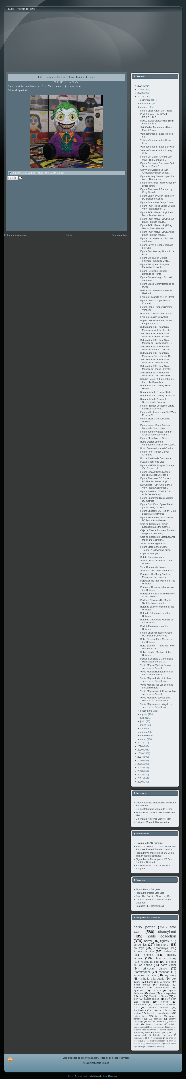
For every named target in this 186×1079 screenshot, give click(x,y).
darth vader (168, 965)
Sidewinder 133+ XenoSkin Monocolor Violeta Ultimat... (155, 328)
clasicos (157, 1010)
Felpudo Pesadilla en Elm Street (157, 297)
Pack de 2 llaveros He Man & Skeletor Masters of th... (155, 601)
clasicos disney (165, 958)
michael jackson (143, 1047)
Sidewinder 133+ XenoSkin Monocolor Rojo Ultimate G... (156, 341)
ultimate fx (138, 1044)
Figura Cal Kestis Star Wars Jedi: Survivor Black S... (157, 165)
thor (141, 996)
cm (62, 173)
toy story (170, 975)
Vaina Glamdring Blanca (153, 543)
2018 (140, 753)
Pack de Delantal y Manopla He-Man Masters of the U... (157, 660)
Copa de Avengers (150, 553)
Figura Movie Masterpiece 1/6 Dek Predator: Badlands (154, 860)
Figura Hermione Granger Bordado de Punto (153, 272)
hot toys (139, 948)
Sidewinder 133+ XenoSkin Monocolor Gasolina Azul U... (156, 361)
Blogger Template (75, 1076)
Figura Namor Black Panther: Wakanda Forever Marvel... (155, 426)
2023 (140, 92)
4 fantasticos (156, 1038)
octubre (144, 107)
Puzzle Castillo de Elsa (152, 461)
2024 (140, 89)
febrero (144, 735)
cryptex (169, 1032)
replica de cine (150, 961)
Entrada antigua (120, 235)
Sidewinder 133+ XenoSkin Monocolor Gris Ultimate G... (156, 354)
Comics (31, 173)
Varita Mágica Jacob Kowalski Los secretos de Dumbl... (158, 692)
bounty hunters (154, 1024)
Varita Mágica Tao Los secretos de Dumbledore (156, 686)
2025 (140, 85)
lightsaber (139, 990)
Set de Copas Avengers (152, 557)
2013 (140, 771)
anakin (158, 1032)
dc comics (140, 944)
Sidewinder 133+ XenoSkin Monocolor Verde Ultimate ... (156, 335)
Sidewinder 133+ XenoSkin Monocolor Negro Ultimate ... (156, 348)
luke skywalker (168, 993)
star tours (157, 1047)
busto (150, 982)
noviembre (146, 103)
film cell (150, 1013)
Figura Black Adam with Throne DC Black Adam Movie (156, 519)
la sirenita (165, 982)
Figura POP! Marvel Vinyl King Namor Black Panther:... (156, 227)
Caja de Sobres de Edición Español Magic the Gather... (155, 525)
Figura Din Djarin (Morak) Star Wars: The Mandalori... (156, 158)
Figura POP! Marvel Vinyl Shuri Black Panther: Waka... (156, 214)
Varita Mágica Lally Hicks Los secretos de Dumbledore (155, 679)
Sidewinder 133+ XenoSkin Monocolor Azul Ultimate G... (156, 374)
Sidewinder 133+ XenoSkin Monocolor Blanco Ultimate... (156, 367)
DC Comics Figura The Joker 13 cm (66, 77)
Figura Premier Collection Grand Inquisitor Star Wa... (157, 407)
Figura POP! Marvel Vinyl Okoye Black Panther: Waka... (157, 220)
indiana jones (140, 1016)
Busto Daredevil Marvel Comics (156, 448)
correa (164, 1001)
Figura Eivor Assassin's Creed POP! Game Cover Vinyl (156, 634)
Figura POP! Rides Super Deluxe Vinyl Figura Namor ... (157, 207)
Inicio (69, 235)
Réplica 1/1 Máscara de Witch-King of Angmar (156, 322)
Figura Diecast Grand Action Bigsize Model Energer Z (155, 473)
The (47, 173)
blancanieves (162, 987)
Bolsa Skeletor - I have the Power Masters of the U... (157, 647)
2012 (140, 774)
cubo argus (138, 1041)
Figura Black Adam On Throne (156, 110)
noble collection (161, 936)
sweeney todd (140, 1038)
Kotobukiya (161, 948)
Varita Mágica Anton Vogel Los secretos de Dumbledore (156, 705)
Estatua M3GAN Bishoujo (149, 843)
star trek (156, 990)
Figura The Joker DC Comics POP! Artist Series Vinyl (155, 480)
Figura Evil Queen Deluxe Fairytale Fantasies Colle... (155, 259)
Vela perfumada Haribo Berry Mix (157, 146)
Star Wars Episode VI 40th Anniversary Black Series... (155, 171)
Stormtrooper (142, 972)
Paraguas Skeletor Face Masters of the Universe (157, 595)
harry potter (144, 927)
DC (24, 173)
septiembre (146, 710)
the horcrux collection (156, 1041)
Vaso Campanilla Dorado (153, 567)
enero (143, 739)
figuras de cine (144, 951)
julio (142, 717)
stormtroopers (166, 1029)
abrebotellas (140, 1004)
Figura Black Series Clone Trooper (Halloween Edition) (155, 548)
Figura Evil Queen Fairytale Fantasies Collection (154, 266)
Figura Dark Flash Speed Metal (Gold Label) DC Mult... (156, 506)
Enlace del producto (18, 90)
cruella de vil (165, 1013)
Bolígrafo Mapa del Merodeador (152, 822)
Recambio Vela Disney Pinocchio (157, 395)
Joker (53, 173)
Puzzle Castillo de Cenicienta (155, 458)
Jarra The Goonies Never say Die (153, 896)
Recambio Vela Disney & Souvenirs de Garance (153, 400)
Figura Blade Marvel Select (154, 438)
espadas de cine (145, 975)
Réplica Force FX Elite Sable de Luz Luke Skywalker (157, 380)
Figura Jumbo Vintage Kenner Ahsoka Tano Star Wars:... (155, 433)
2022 (140, 96)
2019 (140, 749)
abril (142, 728)
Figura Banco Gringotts (148, 889)
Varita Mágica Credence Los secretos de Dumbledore (155, 699)
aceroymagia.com (142, 1032)
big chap (169, 1038)
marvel (147, 941)
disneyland (167, 931)
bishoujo (164, 984)
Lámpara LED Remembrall (150, 906)
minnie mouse (142, 984)
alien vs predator (156, 1021)
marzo (144, 732)
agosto (144, 714)
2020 (140, 746)
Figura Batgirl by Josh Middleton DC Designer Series (157, 197)
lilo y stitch (170, 999)
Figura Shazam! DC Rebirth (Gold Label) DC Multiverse (158, 512)
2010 (140, 781)
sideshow (170, 951)
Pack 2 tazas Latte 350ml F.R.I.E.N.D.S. (153, 115)
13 (58, 173)
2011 (140, 778)
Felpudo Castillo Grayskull (154, 317)
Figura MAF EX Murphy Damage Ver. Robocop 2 (157, 467)
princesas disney (155, 968)
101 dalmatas (156, 1019)
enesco (148, 954)
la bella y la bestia (152, 978)
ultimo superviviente (154, 1044)
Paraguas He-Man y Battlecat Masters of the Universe (155, 575)
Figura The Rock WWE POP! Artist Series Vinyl (155, 493)
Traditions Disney (158, 996)
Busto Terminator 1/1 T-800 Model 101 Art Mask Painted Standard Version (156, 848)
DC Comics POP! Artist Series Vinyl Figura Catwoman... (156, 486)
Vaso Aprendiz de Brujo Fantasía (157, 570)
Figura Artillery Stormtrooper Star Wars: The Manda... (157, 178)
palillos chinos (151, 999)
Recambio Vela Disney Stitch (155, 392)
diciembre (145, 100)
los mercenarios (157, 1027)
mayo (143, 725)
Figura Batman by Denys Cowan (157, 202)
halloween (139, 987)
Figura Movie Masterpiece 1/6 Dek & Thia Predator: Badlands (155, 854)
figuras (164, 941)
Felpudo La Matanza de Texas (156, 313)
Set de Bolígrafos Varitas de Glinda (154, 809)
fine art (158, 1016)
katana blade (140, 1035)
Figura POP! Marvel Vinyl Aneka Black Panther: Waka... (157, 233)
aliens (152, 993)
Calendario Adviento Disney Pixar (153, 818)
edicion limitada (158, 1007)
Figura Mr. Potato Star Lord (150, 892)
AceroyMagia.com (110, 1076)
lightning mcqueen (162, 1035)
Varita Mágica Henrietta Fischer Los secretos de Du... (156, 673)
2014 (140, 767)
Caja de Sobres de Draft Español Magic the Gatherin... (157, 538)
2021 (140, 742)
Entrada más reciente (15, 235)
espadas (164, 972)
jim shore (162, 944)
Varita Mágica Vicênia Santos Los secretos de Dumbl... (157, 666)
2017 (140, 756)
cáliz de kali (171, 1044)
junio (143, 721)
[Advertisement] (33, 208)
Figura (40, 173)
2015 (140, 764)
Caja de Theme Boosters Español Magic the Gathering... (157, 532)
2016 (140, 760)
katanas (158, 1004)
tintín (171, 1041)
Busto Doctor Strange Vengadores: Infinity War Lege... (158, 443)
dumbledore (140, 1010)
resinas (145, 1001)
